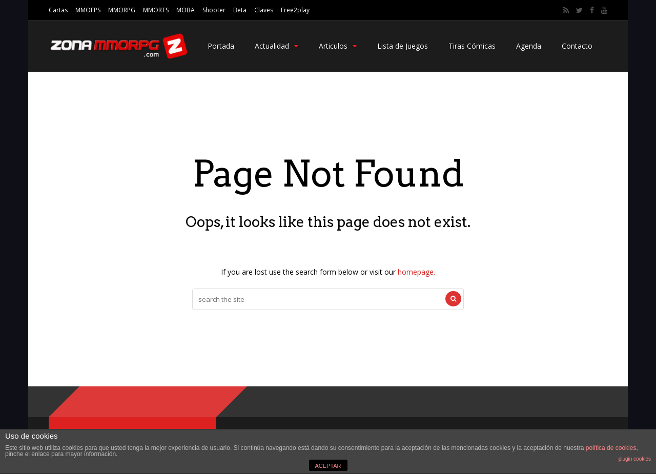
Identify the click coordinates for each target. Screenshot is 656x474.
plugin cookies (635, 459)
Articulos (338, 46)
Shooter (213, 10)
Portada (221, 46)
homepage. (416, 272)
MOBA (185, 10)
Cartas (58, 10)
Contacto (577, 46)
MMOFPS (87, 10)
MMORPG (121, 10)
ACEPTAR (328, 466)
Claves (263, 10)
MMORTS (156, 10)
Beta (240, 10)
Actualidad (276, 46)
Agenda (528, 46)
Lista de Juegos (402, 46)
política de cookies (611, 447)
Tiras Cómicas (472, 46)
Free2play (295, 10)
